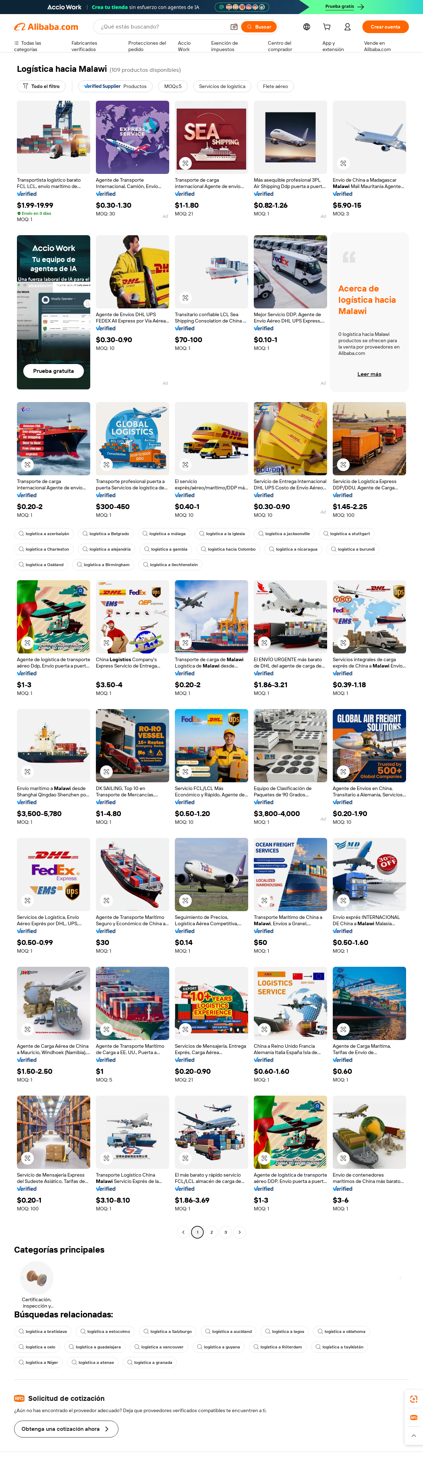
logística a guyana (218, 1347)
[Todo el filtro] (41, 86)
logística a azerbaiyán (44, 534)
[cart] (328, 28)
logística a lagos (284, 1331)
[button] (234, 27)
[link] (414, 1399)
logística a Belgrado (105, 534)
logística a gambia (166, 549)
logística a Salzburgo (167, 1331)
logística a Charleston (44, 549)
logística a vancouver (159, 1347)
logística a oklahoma (342, 1331)
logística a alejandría (106, 549)
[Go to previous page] (183, 1232)
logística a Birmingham (103, 565)
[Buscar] (259, 26)
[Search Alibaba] (162, 27)
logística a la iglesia (222, 534)
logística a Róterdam (277, 1347)
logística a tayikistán (339, 1347)
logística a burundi (353, 549)
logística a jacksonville (284, 534)
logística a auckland (228, 1331)
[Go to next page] (239, 1232)
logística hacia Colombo (228, 549)
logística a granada (149, 1362)
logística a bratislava (43, 1331)
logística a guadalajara (95, 1347)
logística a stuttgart (346, 534)
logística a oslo (37, 1347)
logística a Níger (38, 1362)
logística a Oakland (41, 565)
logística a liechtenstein (170, 565)
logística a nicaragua (293, 549)
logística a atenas (93, 1362)
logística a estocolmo (105, 1331)
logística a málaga (164, 534)
